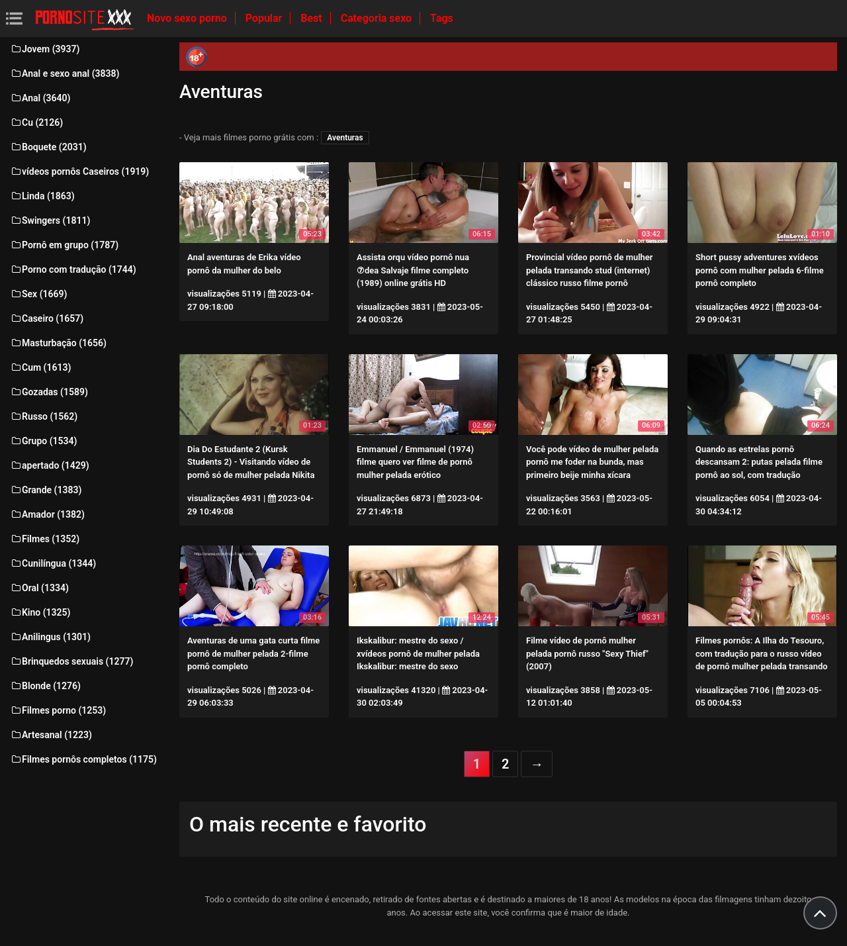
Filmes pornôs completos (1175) (83, 759)
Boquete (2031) (48, 147)
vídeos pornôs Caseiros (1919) (79, 171)
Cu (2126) (36, 122)
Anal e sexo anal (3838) (64, 73)
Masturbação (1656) (58, 343)
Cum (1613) (40, 367)
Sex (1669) (38, 294)
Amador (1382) (47, 514)
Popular (265, 18)
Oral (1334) (39, 588)
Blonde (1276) (45, 686)
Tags (441, 18)
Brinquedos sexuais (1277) (71, 661)
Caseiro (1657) (46, 318)
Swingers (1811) (50, 220)
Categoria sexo (377, 18)
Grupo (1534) (43, 441)
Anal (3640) (40, 98)
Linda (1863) (42, 196)
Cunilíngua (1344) (53, 563)
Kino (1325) (40, 612)
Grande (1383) (45, 490)
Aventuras (345, 137)
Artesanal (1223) (51, 735)
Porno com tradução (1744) (73, 269)
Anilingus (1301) (50, 637)
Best (312, 18)
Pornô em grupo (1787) (64, 245)
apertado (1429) (49, 465)
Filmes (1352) (44, 539)
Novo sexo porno (188, 18)
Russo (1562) (43, 416)
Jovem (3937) (45, 49)
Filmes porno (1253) (58, 710)
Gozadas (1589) (49, 392)
